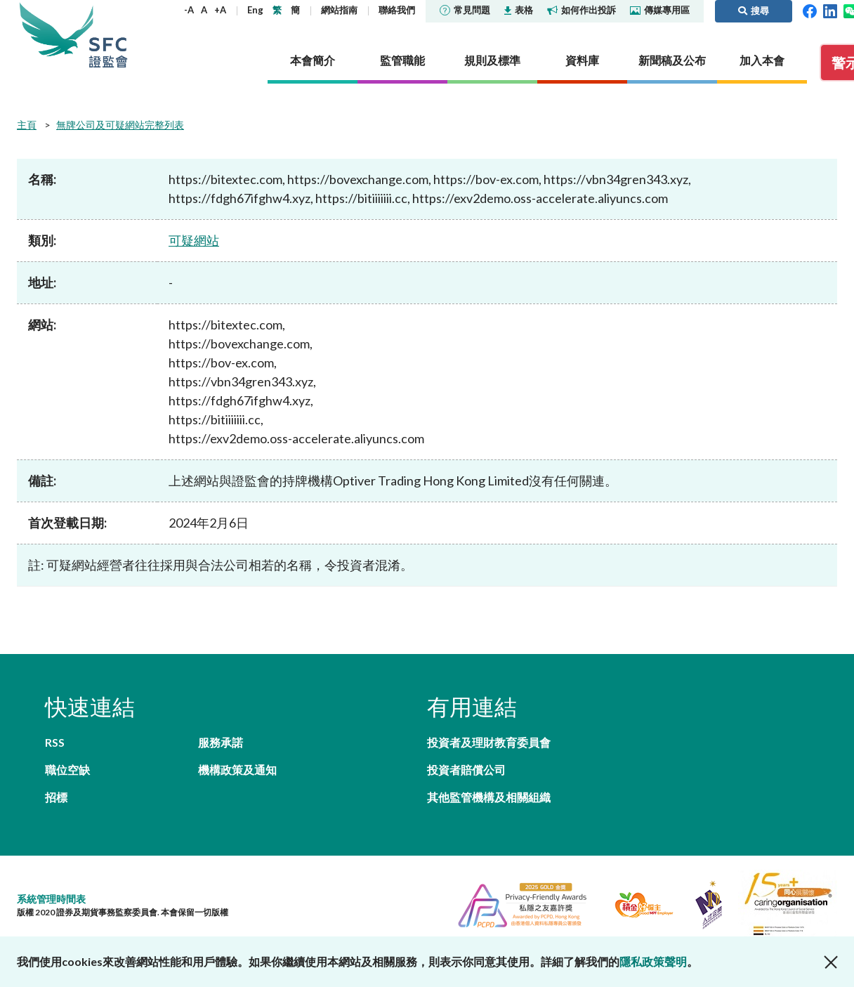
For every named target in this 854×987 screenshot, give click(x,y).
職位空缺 (67, 769)
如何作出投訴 (581, 9)
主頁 (27, 125)
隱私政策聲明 (653, 961)
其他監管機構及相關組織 (489, 797)
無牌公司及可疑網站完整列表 (120, 125)
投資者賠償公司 (466, 769)
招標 (56, 797)
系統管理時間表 (51, 899)
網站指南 (339, 9)
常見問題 (465, 9)
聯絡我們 (397, 9)
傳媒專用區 (660, 9)
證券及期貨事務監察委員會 (108, 35)
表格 (518, 9)
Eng (255, 9)
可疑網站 (194, 240)
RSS (55, 742)
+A (220, 9)
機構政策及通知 (237, 769)
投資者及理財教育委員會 (489, 742)
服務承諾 (220, 742)
